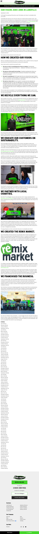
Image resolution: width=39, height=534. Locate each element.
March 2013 (3, 434)
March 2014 (3, 422)
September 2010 (4, 456)
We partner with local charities (7, 198)
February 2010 (4, 459)
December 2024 (4, 334)
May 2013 (3, 431)
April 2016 (3, 402)
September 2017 (4, 388)
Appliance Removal (23, 505)
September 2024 (4, 339)
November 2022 (4, 342)
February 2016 (4, 405)
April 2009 (3, 465)
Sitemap (21, 520)
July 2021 (3, 360)
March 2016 (3, 403)
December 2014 (4, 417)
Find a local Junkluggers (19, 493)
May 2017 (3, 391)
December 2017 (4, 383)
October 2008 (3, 468)
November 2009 (4, 462)
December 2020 (4, 368)
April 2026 (3, 323)
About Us (8, 516)
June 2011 (3, 445)
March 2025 (3, 331)
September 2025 (4, 328)
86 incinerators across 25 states (7, 151)
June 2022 (3, 348)
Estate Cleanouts (23, 506)
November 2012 (4, 439)
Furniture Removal (9, 506)
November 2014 (4, 419)
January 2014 (3, 425)
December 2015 (4, 408)
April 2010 (3, 457)
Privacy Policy (23, 519)
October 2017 (3, 386)
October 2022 (3, 343)
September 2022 (4, 345)
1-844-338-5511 (19, 488)
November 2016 (4, 394)
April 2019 (3, 374)
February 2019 (4, 377)
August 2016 (3, 397)
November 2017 (4, 385)
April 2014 (3, 420)
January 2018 (3, 382)
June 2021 (3, 362)
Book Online (19, 482)
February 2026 (4, 325)
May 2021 (3, 363)
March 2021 (3, 366)
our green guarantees (31, 21)
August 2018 (3, 380)
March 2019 (3, 376)
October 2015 (3, 411)
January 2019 (3, 379)
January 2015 (3, 416)
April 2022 (3, 351)
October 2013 (3, 426)
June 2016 (3, 400)
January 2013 (3, 436)
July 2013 (3, 428)
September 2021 (4, 357)
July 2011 (3, 443)
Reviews (8, 526)
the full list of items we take (18, 111)
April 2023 (3, 340)
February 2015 (4, 414)
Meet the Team (9, 519)
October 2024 (3, 337)
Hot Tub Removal (9, 509)
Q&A (21, 516)
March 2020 (3, 371)
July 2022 (3, 346)
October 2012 (3, 440)
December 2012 (4, 437)
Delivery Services (23, 509)
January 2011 (3, 451)
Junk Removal (9, 505)
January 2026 (3, 326)
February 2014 (4, 423)
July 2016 (3, 399)
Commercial (8, 510)
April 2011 (3, 448)
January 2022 (3, 354)
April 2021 (3, 365)
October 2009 (3, 463)
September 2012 (4, 442)
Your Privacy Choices (11, 520)
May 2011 (3, 446)
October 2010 (3, 454)
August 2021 (3, 359)
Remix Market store (5, 267)
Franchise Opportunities (19, 497)
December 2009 (4, 460)
